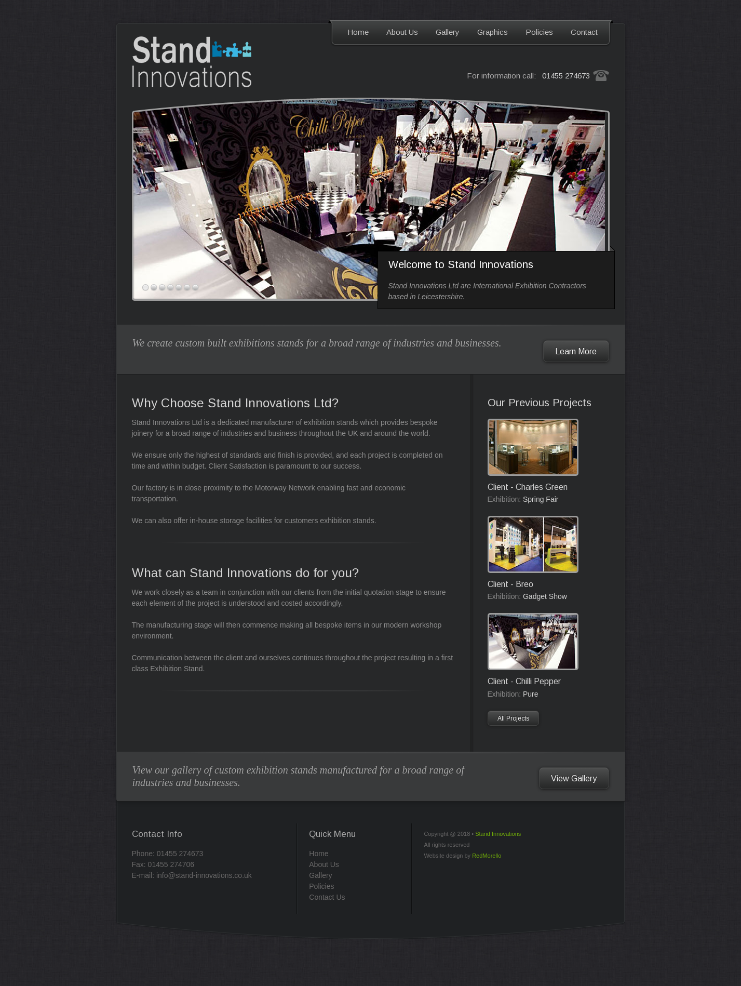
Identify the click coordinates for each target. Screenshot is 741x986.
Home (358, 32)
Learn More (576, 351)
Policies (539, 32)
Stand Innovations (498, 834)
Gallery (448, 32)
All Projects (513, 718)
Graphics (492, 32)
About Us (402, 32)
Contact (584, 32)
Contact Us (327, 897)
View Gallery (574, 778)
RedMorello (486, 855)
